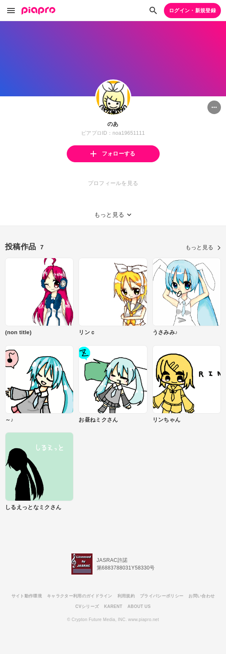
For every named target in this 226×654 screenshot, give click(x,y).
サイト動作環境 (26, 596)
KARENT (113, 606)
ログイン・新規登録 (192, 11)
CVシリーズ (87, 606)
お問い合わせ (201, 596)
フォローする (112, 153)
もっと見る (203, 247)
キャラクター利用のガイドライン (79, 596)
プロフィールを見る (113, 183)
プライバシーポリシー (161, 596)
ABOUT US (139, 606)
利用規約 (126, 596)
